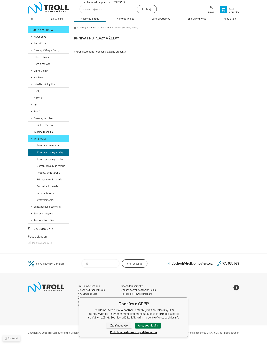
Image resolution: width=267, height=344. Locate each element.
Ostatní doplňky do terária (51, 165)
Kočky (37, 91)
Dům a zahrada (42, 63)
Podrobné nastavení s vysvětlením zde (133, 332)
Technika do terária (47, 186)
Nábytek (38, 97)
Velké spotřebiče (161, 18)
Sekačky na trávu (43, 118)
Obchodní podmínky (132, 285)
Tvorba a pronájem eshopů (191, 332)
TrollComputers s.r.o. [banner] (48, 8)
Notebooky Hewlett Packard (136, 293)
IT (32, 18)
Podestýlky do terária (48, 172)
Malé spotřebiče (125, 18)
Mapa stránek (231, 332)
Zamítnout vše (119, 325)
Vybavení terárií (45, 199)
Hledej (148, 9)
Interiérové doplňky (44, 84)
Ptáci (37, 111)
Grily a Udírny (41, 70)
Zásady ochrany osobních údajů (138, 289)
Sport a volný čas (197, 18)
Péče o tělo (230, 18)
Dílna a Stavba (42, 56)
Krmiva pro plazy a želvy (50, 152)
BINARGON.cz (214, 332)
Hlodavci (38, 77)
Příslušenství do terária (49, 179)
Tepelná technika (43, 131)
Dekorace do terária (48, 145)
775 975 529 (119, 2)
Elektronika (57, 18)
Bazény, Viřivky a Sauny (47, 50)
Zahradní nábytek (43, 213)
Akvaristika (40, 36)
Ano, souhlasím (148, 325)
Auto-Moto (40, 43)
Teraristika (40, 138)
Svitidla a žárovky (43, 125)
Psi (35, 104)
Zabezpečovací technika (47, 206)
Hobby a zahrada (90, 18)
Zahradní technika (44, 220)
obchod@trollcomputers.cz (96, 2)
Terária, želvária (45, 193)
